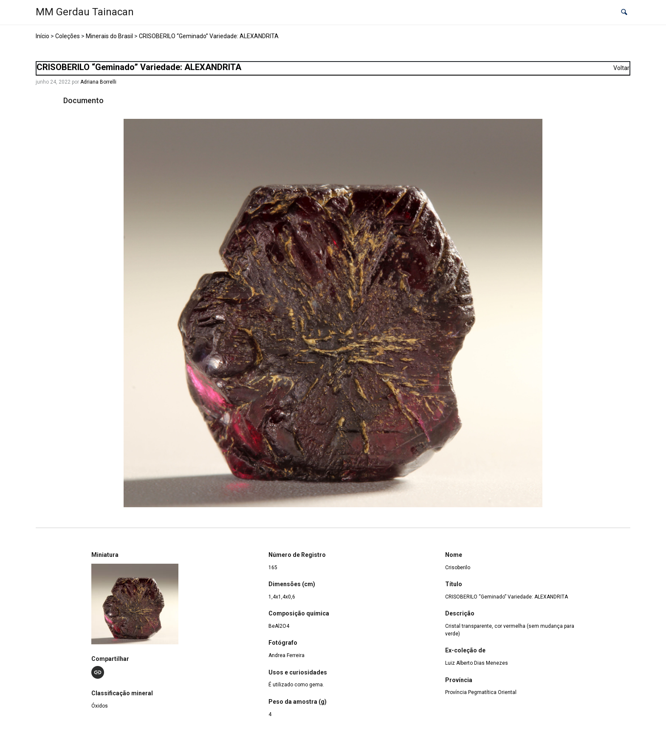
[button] (624, 12)
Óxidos (99, 706)
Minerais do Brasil (109, 36)
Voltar (621, 68)
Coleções (67, 36)
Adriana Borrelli (98, 82)
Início (42, 36)
